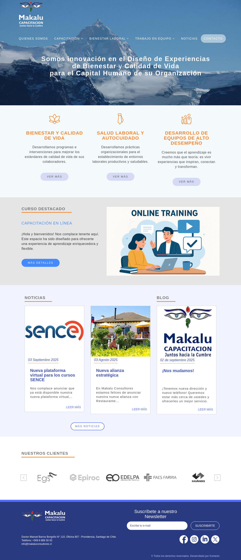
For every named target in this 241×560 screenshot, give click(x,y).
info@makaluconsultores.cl (36, 544)
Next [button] (217, 477)
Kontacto (215, 556)
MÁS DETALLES (40, 262)
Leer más (73, 407)
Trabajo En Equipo (155, 38)
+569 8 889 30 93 (42, 540)
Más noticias (87, 426)
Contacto (213, 38)
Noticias (189, 38)
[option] (45, 477)
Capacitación (68, 38)
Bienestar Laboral (109, 38)
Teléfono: (26, 540)
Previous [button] (23, 477)
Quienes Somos (33, 38)
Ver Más (54, 176)
